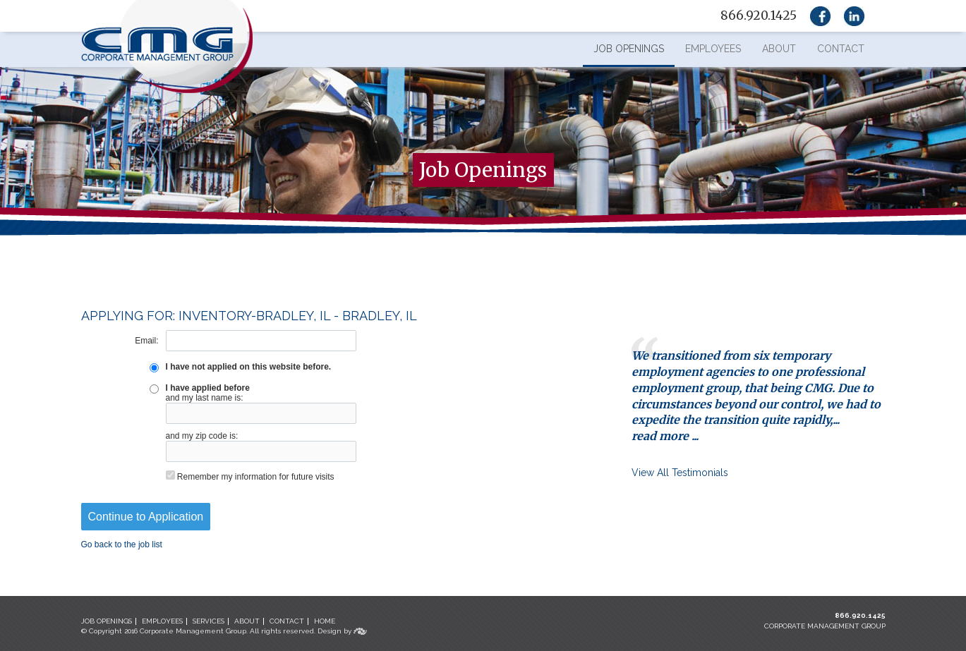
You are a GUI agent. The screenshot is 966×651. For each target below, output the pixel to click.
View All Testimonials (680, 472)
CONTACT (287, 621)
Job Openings (628, 48)
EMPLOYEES (162, 621)
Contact (840, 48)
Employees (713, 48)
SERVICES (208, 621)
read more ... (665, 436)
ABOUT (247, 621)
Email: (146, 341)
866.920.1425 (860, 615)
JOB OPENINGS (106, 621)
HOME (324, 621)
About (779, 48)
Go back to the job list (121, 544)
